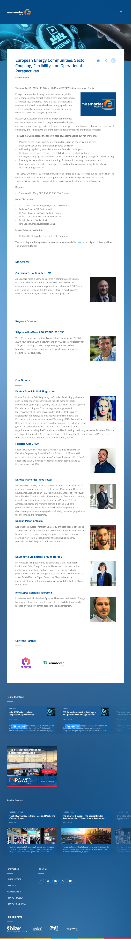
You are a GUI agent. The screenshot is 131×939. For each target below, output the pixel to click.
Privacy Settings (16, 904)
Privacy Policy (15, 897)
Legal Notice (14, 879)
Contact (11, 885)
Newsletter (14, 891)
